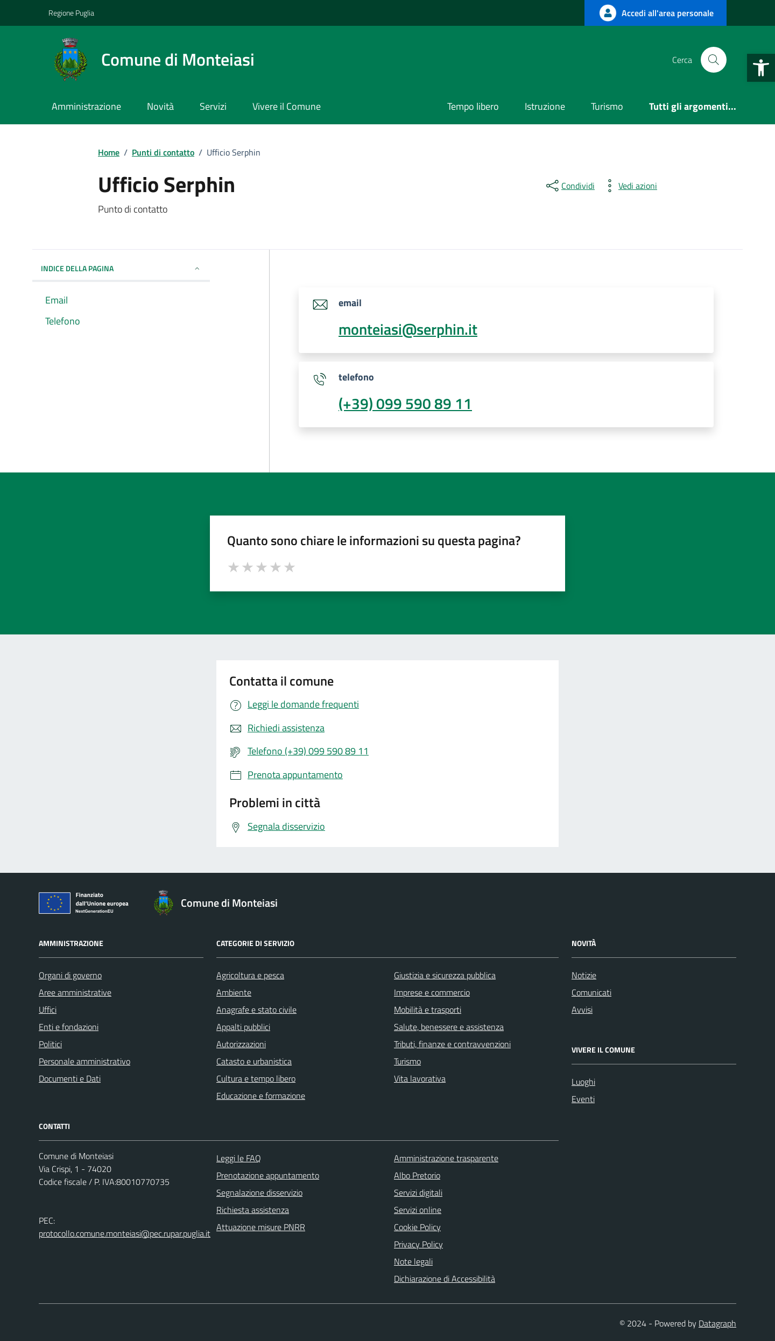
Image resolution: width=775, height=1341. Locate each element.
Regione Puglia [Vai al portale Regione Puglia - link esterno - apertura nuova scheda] (71, 12)
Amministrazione (86, 106)
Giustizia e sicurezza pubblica (445, 975)
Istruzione (545, 106)
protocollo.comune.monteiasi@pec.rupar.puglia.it (124, 1233)
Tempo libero (473, 106)
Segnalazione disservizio (259, 1192)
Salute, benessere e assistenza (449, 1026)
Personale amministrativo (84, 1061)
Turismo (607, 106)
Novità (160, 106)
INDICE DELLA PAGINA (121, 268)
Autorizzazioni (241, 1043)
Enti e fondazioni (68, 1026)
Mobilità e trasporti (427, 1009)
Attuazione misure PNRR (260, 1226)
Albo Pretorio (417, 1175)
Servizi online (417, 1209)
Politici (50, 1043)
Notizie (584, 975)
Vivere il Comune (286, 106)
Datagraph (717, 1323)
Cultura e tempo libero (255, 1078)
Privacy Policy (418, 1244)
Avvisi (582, 1009)
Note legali (413, 1261)
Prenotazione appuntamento (267, 1175)
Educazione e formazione (260, 1095)
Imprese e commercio (432, 992)
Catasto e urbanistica (254, 1061)
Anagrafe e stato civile (256, 1009)
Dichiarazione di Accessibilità (444, 1278)
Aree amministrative (75, 992)
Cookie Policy (417, 1226)
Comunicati (591, 992)
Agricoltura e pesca (250, 975)
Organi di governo (70, 975)
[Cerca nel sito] (714, 60)
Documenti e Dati (70, 1078)
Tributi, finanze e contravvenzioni (452, 1043)
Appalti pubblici (243, 1026)
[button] (761, 68)
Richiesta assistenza (252, 1209)
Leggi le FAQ (238, 1158)
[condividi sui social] (569, 185)
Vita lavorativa (420, 1078)
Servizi (213, 106)
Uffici (48, 1009)
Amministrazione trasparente (446, 1158)
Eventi (583, 1098)
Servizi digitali (418, 1192)
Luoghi (583, 1081)
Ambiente (233, 992)
